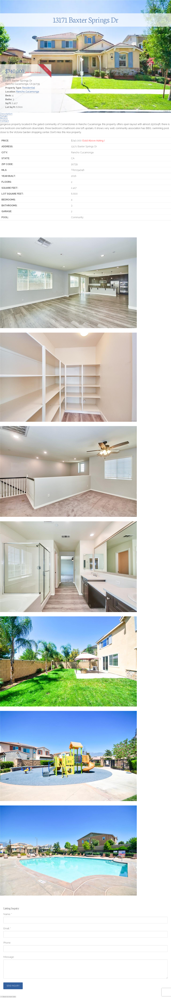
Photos (4, 118)
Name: (7, 914)
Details (3, 116)
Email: (7, 928)
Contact (4, 121)
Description (6, 113)
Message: (8, 957)
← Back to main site (8, 997)
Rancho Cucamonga (27, 91)
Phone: (7, 943)
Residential (28, 87)
